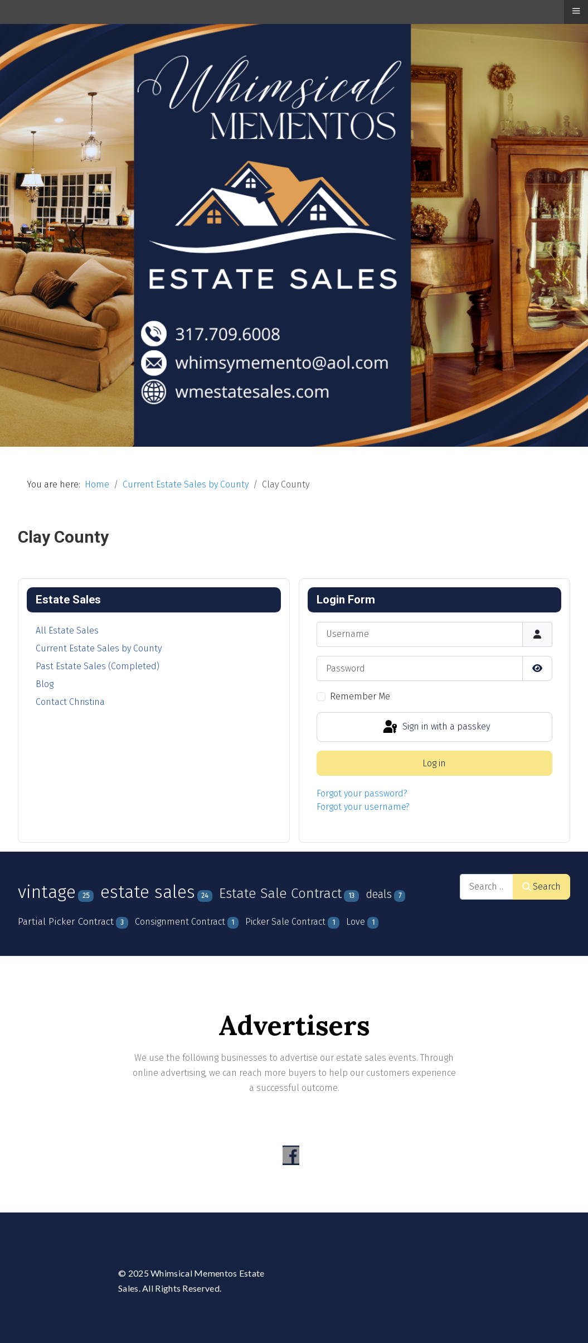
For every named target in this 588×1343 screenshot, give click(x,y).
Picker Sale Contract (285, 921)
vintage (47, 891)
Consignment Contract (180, 921)
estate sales (147, 892)
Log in (434, 763)
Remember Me (360, 696)
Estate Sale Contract (280, 893)
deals (379, 894)
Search (541, 886)
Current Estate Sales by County (99, 648)
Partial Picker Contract (66, 921)
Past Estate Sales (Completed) (97, 666)
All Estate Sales (67, 630)
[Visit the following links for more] (291, 1155)
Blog (45, 684)
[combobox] (486, 886)
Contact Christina (70, 702)
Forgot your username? (363, 806)
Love (355, 921)
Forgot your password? (362, 793)
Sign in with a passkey (435, 727)
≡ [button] (575, 11)
